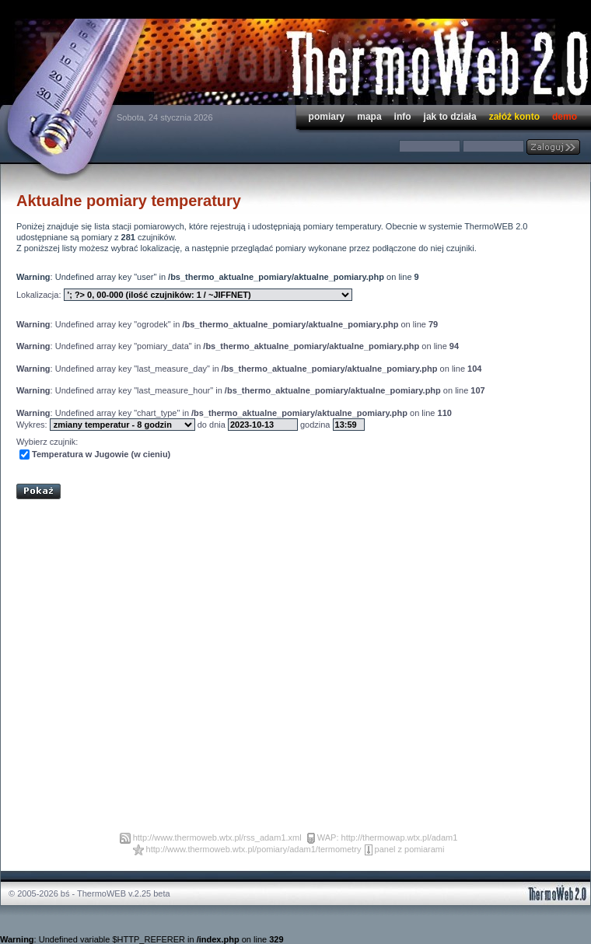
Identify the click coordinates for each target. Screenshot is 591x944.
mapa (369, 116)
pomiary (327, 116)
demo (564, 116)
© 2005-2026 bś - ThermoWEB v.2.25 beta (89, 893)
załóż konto (514, 116)
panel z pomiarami (410, 849)
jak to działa (450, 116)
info (402, 116)
